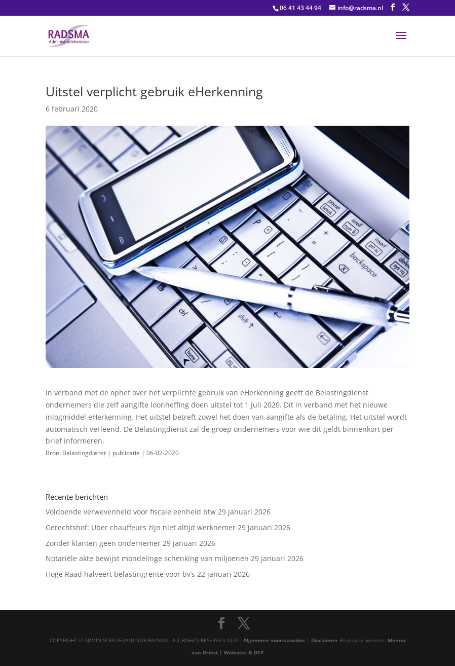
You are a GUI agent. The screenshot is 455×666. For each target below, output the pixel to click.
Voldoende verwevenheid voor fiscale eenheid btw (131, 511)
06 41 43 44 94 (300, 8)
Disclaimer (324, 640)
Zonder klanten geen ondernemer (103, 543)
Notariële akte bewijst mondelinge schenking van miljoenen (147, 558)
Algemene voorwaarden (274, 640)
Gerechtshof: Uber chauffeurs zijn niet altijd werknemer (141, 527)
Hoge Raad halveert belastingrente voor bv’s (120, 574)
